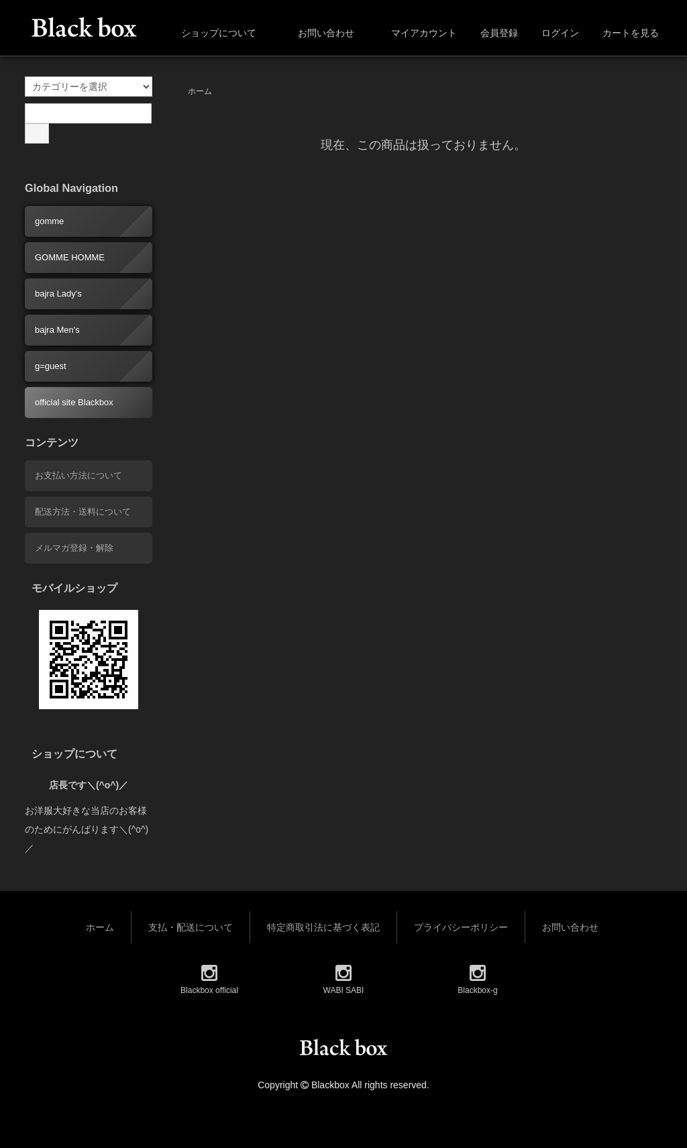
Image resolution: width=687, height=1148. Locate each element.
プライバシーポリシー (461, 927)
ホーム (200, 91)
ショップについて (209, 33)
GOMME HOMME (70, 257)
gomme (49, 221)
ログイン (553, 33)
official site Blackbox (74, 402)
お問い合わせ (316, 33)
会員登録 (492, 33)
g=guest (50, 366)
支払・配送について (190, 927)
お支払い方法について (78, 475)
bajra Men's (57, 330)
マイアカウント (417, 33)
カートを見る (623, 33)
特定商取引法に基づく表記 (323, 927)
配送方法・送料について (83, 512)
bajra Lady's (58, 294)
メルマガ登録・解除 (74, 548)
